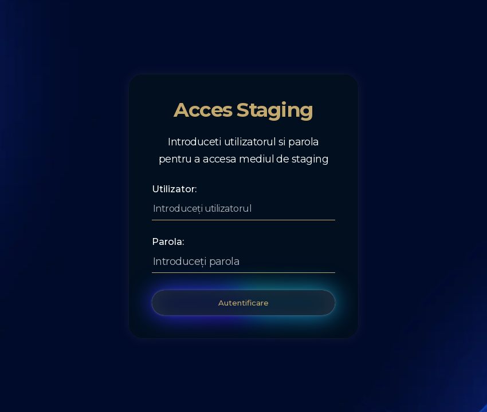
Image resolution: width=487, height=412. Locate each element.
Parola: (168, 242)
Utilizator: (174, 189)
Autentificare (243, 302)
